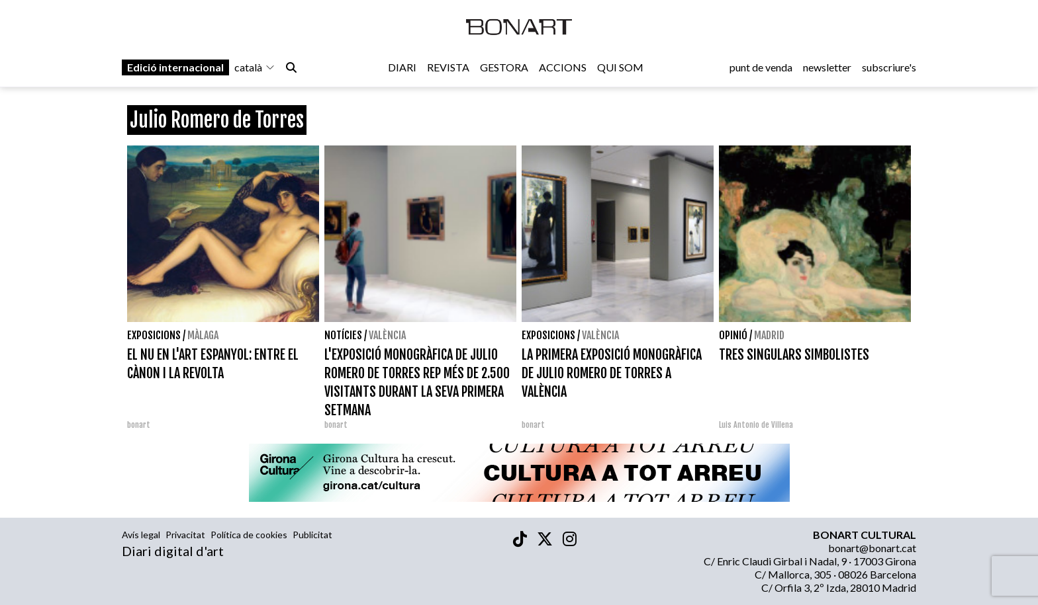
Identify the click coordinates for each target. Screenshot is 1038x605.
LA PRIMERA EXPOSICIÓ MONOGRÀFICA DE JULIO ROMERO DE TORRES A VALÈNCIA (612, 373)
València (387, 335)
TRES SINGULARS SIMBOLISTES (794, 354)
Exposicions (154, 335)
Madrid (769, 335)
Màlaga (202, 335)
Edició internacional (175, 67)
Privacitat (185, 534)
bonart (138, 425)
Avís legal (141, 534)
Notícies (343, 335)
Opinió (733, 335)
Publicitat (312, 534)
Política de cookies (249, 534)
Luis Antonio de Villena (756, 425)
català (254, 67)
